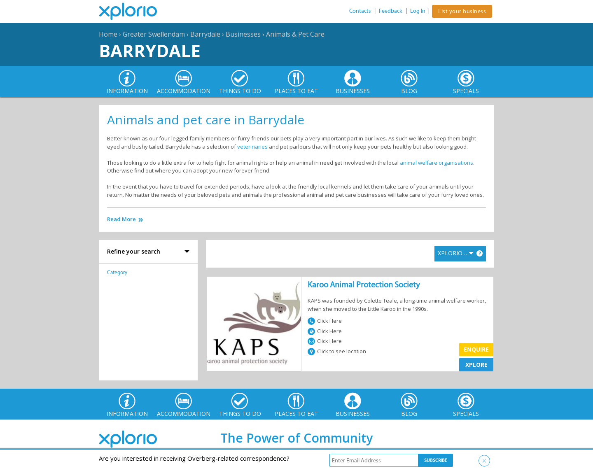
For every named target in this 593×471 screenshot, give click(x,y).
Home (108, 34)
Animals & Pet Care (295, 34)
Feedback (390, 10)
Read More (121, 219)
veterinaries (253, 146)
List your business (462, 11)
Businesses (243, 34)
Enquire (476, 349)
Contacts (360, 10)
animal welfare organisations (436, 162)
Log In (417, 10)
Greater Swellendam (154, 34)
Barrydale (205, 34)
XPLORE (476, 364)
